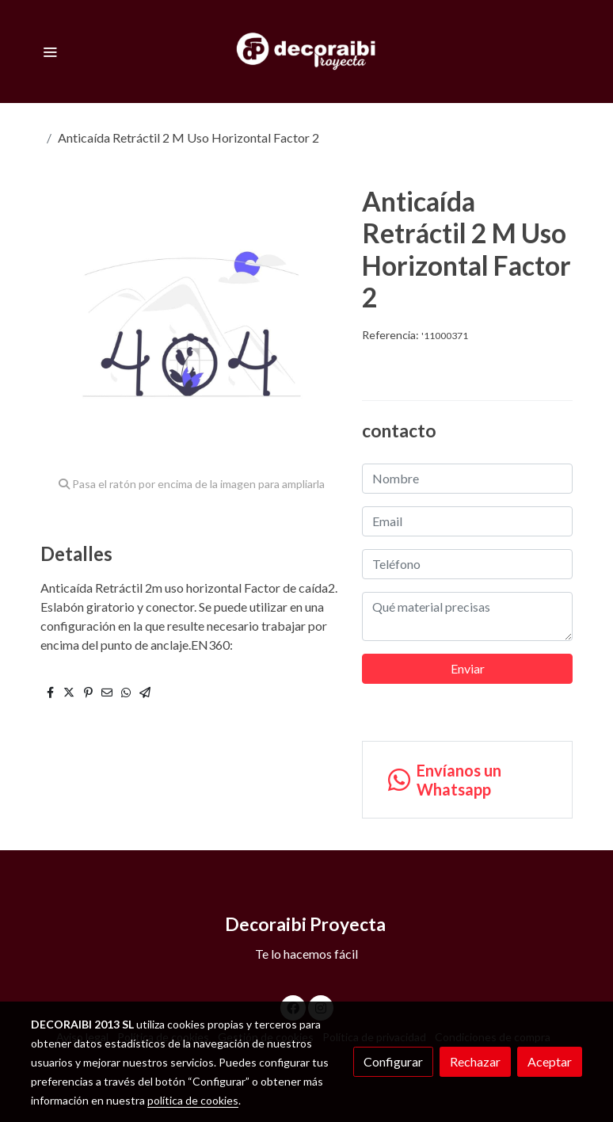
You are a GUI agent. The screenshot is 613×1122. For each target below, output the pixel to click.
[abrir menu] (50, 51)
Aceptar (549, 1061)
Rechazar (475, 1061)
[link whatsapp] (467, 780)
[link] (307, 51)
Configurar (393, 1061)
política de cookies (192, 1100)
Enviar (468, 668)
